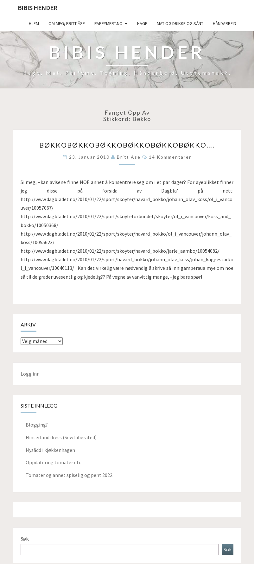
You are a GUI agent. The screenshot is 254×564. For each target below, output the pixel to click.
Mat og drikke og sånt (180, 23)
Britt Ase (129, 157)
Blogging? (37, 424)
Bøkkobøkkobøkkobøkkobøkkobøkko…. (127, 145)
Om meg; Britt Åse (66, 23)
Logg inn (30, 374)
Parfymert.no (108, 23)
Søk (25, 538)
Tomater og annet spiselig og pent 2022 (69, 475)
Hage (142, 23)
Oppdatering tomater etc (53, 462)
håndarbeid (224, 23)
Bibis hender (37, 8)
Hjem (34, 23)
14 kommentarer (170, 157)
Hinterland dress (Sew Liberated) (61, 437)
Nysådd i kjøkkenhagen (50, 450)
